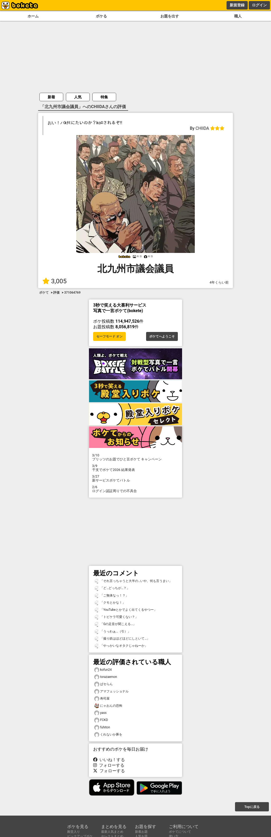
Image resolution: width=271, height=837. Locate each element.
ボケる (101, 16)
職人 (238, 16)
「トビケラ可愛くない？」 (116, 616)
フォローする (108, 765)
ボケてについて (180, 832)
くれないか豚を (108, 734)
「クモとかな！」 (109, 602)
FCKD (101, 720)
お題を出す (169, 16)
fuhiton (102, 727)
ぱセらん (103, 684)
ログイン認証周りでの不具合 (135, 489)
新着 (51, 97)
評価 (56, 292)
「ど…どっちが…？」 (112, 588)
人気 (78, 97)
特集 (104, 97)
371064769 (72, 292)
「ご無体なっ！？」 (111, 595)
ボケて (44, 292)
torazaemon (105, 676)
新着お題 (141, 832)
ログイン (259, 5)
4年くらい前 (219, 282)
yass (100, 712)
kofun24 (103, 669)
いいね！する (109, 759)
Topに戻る (251, 807)
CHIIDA (202, 128)
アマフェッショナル (111, 691)
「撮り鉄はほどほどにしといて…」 (122, 638)
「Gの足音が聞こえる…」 (115, 624)
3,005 (54, 281)
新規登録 (237, 5)
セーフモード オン (109, 336)
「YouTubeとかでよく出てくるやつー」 (125, 609)
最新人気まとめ (112, 832)
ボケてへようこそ (162, 336)
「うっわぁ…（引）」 (112, 631)
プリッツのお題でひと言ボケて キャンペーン (135, 457)
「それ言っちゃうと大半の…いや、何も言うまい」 (133, 581)
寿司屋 (102, 698)
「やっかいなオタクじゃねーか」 (121, 645)
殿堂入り (73, 832)
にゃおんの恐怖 (108, 705)
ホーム (33, 16)
